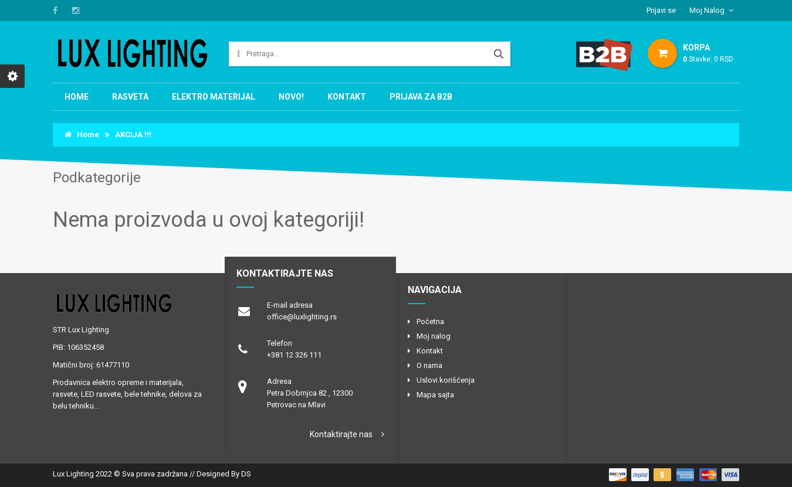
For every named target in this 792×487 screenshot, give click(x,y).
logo (128, 303)
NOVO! (291, 96)
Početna (430, 321)
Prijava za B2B (421, 96)
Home (77, 96)
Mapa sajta (435, 394)
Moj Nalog (707, 10)
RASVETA (130, 96)
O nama (429, 365)
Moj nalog (434, 336)
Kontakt (346, 96)
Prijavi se (661, 10)
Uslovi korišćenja (446, 380)
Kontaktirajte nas (341, 434)
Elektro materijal (213, 96)
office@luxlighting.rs (302, 316)
